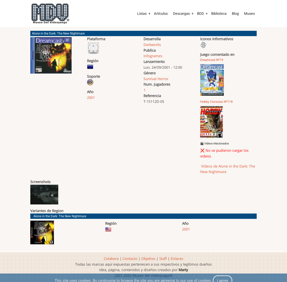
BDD (200, 13)
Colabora (111, 258)
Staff (163, 258)
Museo (249, 13)
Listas (142, 13)
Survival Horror (156, 78)
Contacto (130, 258)
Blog (235, 13)
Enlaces (177, 258)
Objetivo (148, 258)
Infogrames (153, 55)
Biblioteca (219, 13)
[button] (51, 57)
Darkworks (152, 44)
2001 (91, 97)
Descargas (181, 13)
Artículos (161, 13)
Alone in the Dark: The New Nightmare (59, 216)
